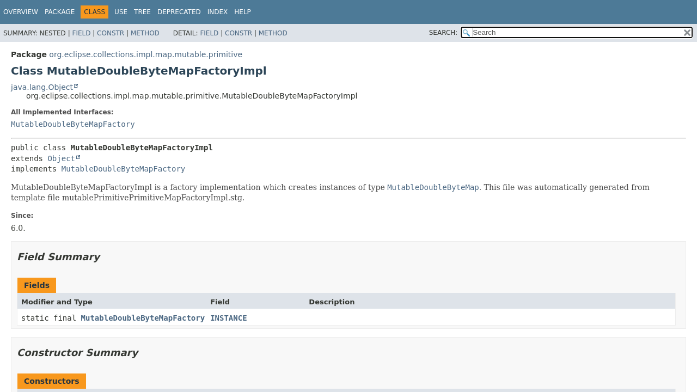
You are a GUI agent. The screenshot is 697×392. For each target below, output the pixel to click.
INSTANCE (228, 318)
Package (60, 12)
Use (120, 12)
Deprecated (179, 12)
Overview (20, 12)
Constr (110, 33)
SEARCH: (443, 32)
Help (242, 12)
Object (61, 158)
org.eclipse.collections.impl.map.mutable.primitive (145, 54)
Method (145, 33)
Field (81, 33)
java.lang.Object (42, 87)
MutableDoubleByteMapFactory (73, 124)
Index (217, 12)
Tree (142, 12)
